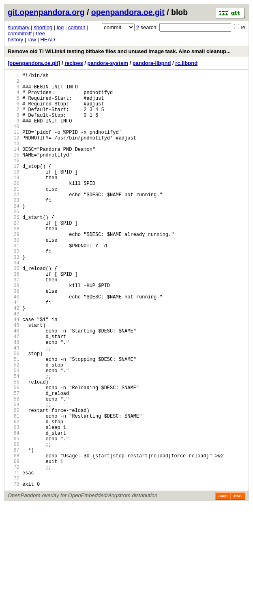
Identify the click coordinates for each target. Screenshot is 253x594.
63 (13, 503)
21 (13, 214)
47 (13, 393)
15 (13, 172)
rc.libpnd (186, 63)
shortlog (43, 27)
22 (13, 221)
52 (13, 428)
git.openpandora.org (46, 12)
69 (13, 545)
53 (13, 434)
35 (13, 310)
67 (13, 531)
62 (13, 496)
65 (13, 517)
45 (13, 379)
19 (13, 200)
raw (32, 39)
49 (13, 407)
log (60, 27)
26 (13, 248)
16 (13, 179)
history (15, 39)
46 (13, 386)
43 (13, 365)
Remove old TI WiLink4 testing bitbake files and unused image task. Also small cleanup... (119, 51)
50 (13, 414)
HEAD (47, 39)
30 (13, 276)
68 (13, 538)
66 (13, 524)
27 (13, 255)
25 (13, 241)
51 (13, 421)
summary (18, 27)
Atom (222, 585)
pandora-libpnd (152, 63)
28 (13, 262)
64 (13, 510)
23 (13, 228)
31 (13, 283)
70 (13, 552)
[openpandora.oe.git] (34, 63)
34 (13, 303)
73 (13, 572)
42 (13, 359)
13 (13, 159)
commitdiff (20, 33)
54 (13, 441)
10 (13, 138)
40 (13, 345)
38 (13, 331)
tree (40, 33)
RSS (238, 585)
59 (13, 476)
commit (76, 27)
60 (13, 483)
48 (13, 400)
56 (13, 455)
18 (13, 193)
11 (13, 145)
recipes (73, 63)
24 (13, 235)
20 (13, 207)
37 (13, 324)
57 (13, 462)
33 (13, 297)
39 (13, 338)
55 (13, 448)
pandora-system (108, 63)
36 (13, 317)
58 (13, 469)
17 (13, 186)
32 (13, 290)
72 (13, 565)
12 (13, 152)
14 (13, 166)
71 (13, 558)
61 (13, 490)
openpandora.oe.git (128, 12)
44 (13, 372)
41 (13, 352)
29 (13, 269)
